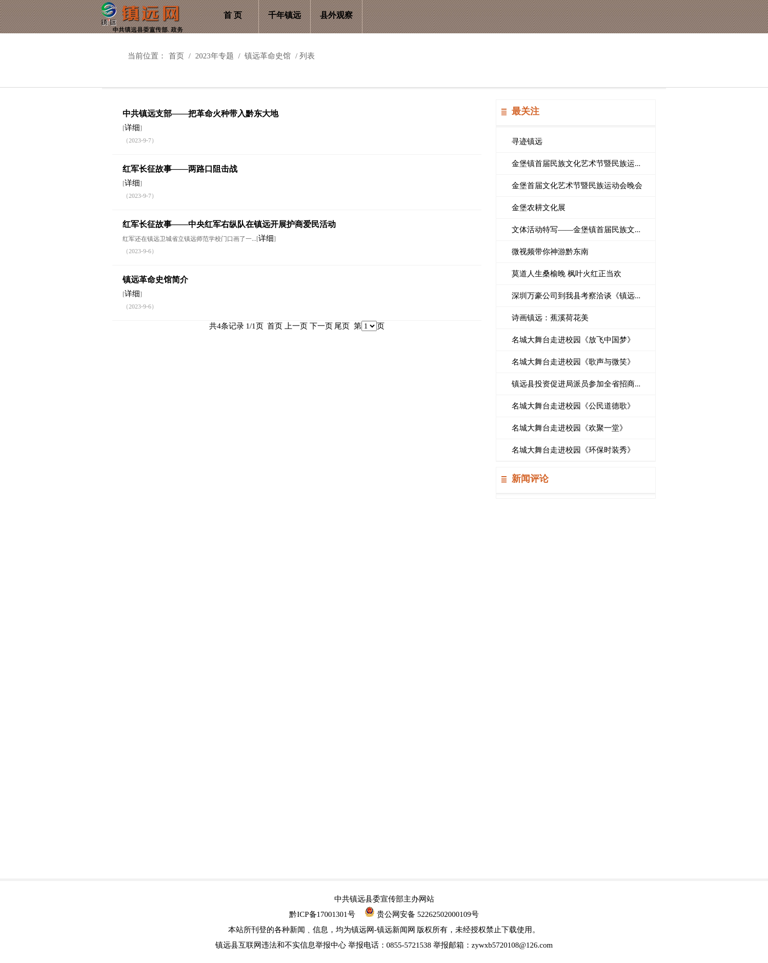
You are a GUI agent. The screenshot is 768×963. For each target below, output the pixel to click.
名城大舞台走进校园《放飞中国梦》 (573, 340)
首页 (176, 56)
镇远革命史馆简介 (155, 279)
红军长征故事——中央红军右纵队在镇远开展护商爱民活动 (229, 224)
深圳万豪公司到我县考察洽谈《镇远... (576, 296)
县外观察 (336, 15)
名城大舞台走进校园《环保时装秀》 (573, 450)
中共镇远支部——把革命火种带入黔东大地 (200, 113)
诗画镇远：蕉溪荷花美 (550, 318)
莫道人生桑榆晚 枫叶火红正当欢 (566, 274)
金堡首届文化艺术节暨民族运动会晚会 (577, 185)
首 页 (233, 15)
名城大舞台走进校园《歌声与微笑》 (573, 362)
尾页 (342, 326)
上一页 (296, 326)
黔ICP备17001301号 (322, 914)
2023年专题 (214, 56)
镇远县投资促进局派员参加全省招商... (576, 384)
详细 (132, 128)
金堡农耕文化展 (538, 207)
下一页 (321, 326)
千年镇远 (284, 15)
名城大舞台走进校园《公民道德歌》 (573, 406)
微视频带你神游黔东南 (550, 252)
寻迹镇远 (527, 141)
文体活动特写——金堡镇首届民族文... (576, 230)
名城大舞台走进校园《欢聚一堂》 (569, 428)
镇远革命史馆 (268, 56)
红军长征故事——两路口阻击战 (180, 169)
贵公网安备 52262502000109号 (422, 914)
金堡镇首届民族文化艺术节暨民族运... (576, 163)
